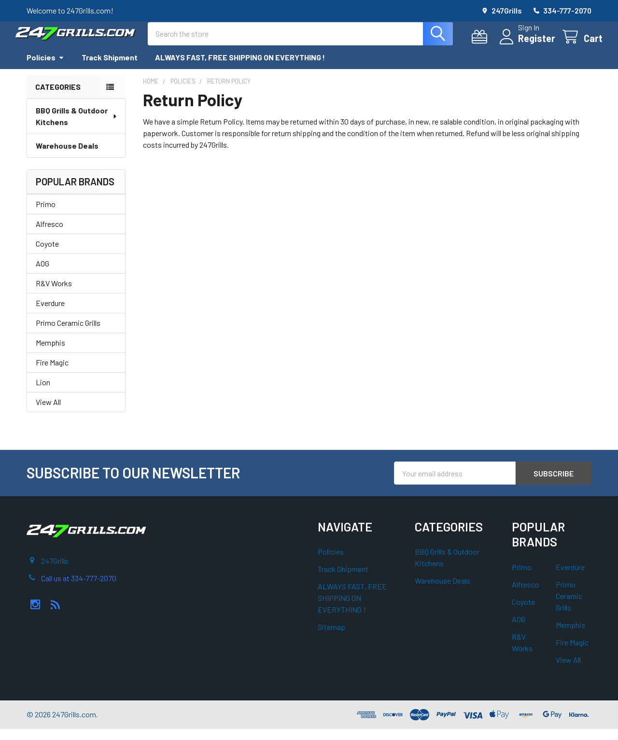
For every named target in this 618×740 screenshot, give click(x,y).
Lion (43, 393)
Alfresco (49, 234)
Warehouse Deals (67, 156)
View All (48, 413)
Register (525, 44)
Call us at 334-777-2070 (78, 589)
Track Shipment (110, 68)
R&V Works (54, 294)
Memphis (50, 353)
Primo (46, 215)
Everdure (50, 314)
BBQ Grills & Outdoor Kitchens (77, 127)
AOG (42, 274)
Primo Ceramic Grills (68, 333)
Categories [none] (58, 97)
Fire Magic (52, 373)
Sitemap (331, 637)
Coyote (47, 254)
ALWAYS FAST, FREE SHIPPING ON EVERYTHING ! (240, 68)
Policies (45, 68)
